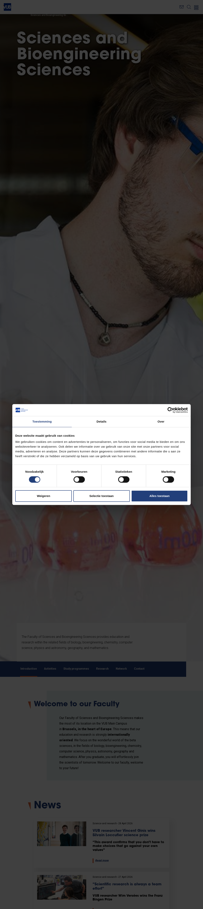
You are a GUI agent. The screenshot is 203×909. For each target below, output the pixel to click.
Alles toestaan (159, 496)
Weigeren (43, 496)
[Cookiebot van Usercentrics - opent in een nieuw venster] (170, 410)
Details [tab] (101, 421)
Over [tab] (161, 421)
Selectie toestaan (101, 496)
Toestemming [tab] (42, 421)
